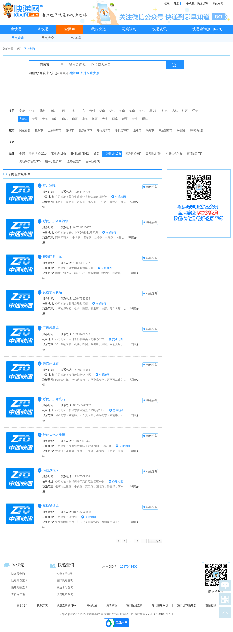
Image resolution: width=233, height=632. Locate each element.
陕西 (95, 118)
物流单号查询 (65, 587)
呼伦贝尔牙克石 (54, 399)
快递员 (76, 38)
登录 (167, 3)
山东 (65, 118)
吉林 (175, 110)
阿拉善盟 (24, 130)
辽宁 (195, 110)
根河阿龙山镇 (52, 257)
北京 (32, 110)
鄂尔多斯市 (85, 130)
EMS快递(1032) (80, 153)
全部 (22, 153)
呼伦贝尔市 (103, 130)
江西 (185, 110)
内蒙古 (23, 118)
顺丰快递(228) (53, 161)
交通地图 (118, 196)
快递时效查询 (19, 587)
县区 (11, 142)
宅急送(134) (58, 153)
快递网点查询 (19, 580)
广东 (82, 110)
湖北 (112, 110)
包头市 (39, 130)
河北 (142, 110)
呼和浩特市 (122, 130)
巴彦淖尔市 (54, 130)
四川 (55, 118)
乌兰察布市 (165, 130)
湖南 (102, 110)
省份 (11, 110)
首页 (18, 48)
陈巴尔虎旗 (51, 363)
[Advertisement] (118, 94)
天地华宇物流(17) (30, 161)
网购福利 (129, 29)
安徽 (22, 110)
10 (136, 541)
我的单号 (218, 3)
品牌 (11, 153)
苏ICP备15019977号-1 (159, 614)
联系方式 (42, 605)
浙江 (145, 118)
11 (143, 541)
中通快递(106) (112, 153)
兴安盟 (181, 130)
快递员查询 (18, 573)
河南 (122, 110)
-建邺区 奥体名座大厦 (84, 73)
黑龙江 (153, 110)
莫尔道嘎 (49, 185)
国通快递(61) (133, 153)
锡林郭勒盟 (196, 130)
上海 (85, 118)
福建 (52, 110)
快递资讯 (159, 29)
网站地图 (91, 605)
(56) (96, 153)
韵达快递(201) (38, 153)
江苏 (165, 110)
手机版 (190, 3)
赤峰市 (70, 130)
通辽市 (137, 130)
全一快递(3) (93, 161)
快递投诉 (202, 3)
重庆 (42, 110)
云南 (135, 118)
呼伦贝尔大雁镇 (54, 434)
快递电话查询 (65, 594)
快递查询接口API (67, 605)
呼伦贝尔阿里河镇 (55, 221)
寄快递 (43, 29)
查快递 (16, 29)
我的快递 (98, 29)
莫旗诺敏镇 (51, 506)
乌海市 (150, 130)
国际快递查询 (65, 580)
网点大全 (47, 38)
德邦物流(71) (194, 153)
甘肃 (72, 110)
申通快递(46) (174, 153)
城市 (11, 130)
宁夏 (35, 118)
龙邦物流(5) (74, 161)
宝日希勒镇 (51, 328)
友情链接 (210, 605)
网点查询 (17, 38)
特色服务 (150, 187)
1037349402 (129, 566)
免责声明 (111, 605)
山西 (75, 118)
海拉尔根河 (51, 470)
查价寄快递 (18, 594)
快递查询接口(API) (207, 29)
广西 (62, 110)
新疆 (125, 118)
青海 (45, 118)
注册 (176, 3)
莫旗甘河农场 (52, 292)
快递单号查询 (65, 573)
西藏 (115, 118)
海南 (132, 110)
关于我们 (22, 605)
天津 (105, 118)
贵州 (92, 110)
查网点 (69, 29)
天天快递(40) (153, 153)
